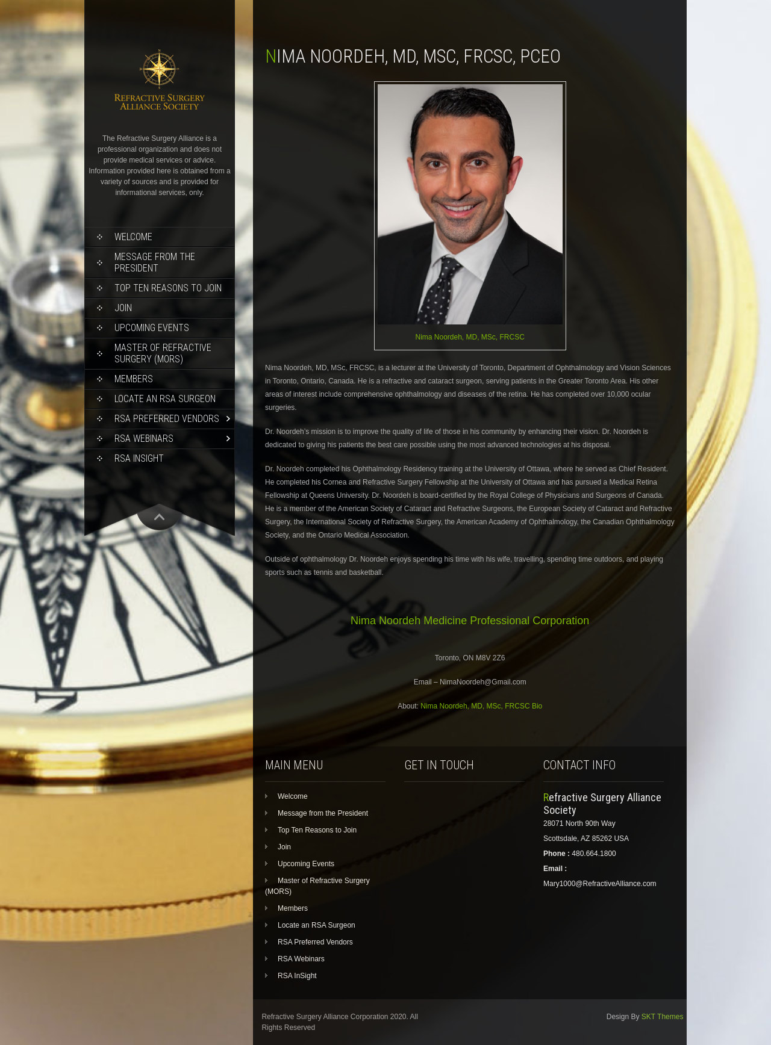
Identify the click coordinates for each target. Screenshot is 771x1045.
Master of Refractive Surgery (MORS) (162, 353)
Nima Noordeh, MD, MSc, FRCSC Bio (481, 706)
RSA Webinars (143, 438)
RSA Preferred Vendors (166, 418)
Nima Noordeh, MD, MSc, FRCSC (470, 337)
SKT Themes (662, 1016)
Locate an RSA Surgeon (165, 399)
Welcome (133, 237)
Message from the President (154, 262)
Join (123, 308)
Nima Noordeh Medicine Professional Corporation (470, 621)
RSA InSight (139, 458)
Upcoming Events (151, 327)
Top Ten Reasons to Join (168, 288)
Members (133, 379)
